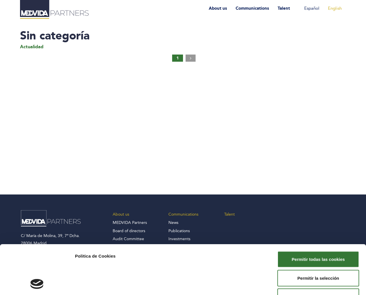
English (335, 8)
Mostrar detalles (309, 283)
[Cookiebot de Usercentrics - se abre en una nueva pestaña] (37, 284)
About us (218, 8)
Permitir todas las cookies (318, 213)
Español (311, 8)
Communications (252, 8)
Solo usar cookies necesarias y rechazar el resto (318, 254)
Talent (284, 8)
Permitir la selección (318, 232)
